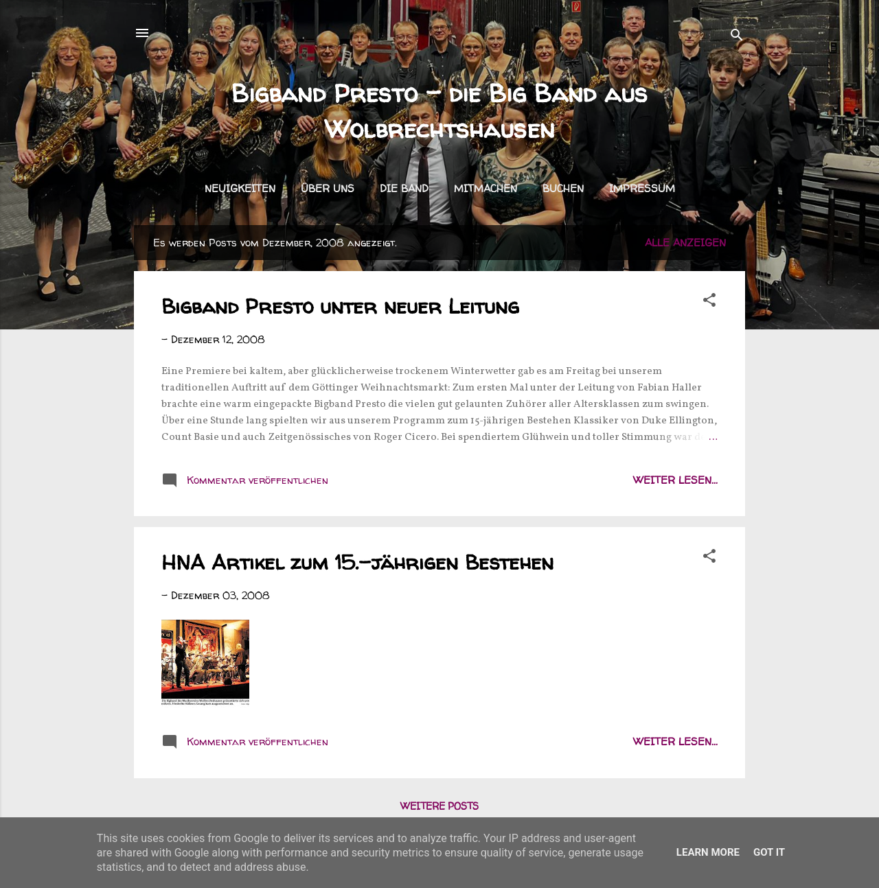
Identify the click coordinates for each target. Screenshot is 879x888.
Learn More (708, 852)
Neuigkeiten (240, 188)
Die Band (404, 188)
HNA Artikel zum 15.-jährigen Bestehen (357, 562)
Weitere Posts (439, 806)
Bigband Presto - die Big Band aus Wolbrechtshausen (439, 110)
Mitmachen (485, 188)
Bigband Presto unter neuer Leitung (340, 306)
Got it (769, 852)
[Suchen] (737, 37)
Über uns (327, 188)
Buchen (563, 188)
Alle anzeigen (685, 242)
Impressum (642, 188)
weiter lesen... (675, 480)
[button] (709, 302)
